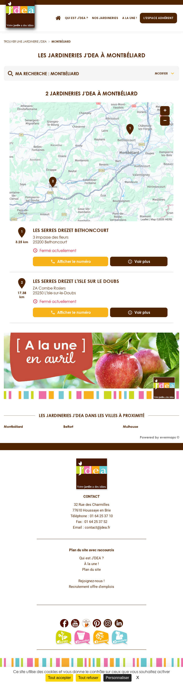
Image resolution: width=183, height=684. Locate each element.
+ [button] (165, 110)
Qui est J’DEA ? (91, 558)
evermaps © (169, 437)
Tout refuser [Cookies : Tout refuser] (88, 678)
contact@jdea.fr (97, 528)
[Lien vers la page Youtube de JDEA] (75, 623)
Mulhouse (130, 426)
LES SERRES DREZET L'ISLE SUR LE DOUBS (76, 281)
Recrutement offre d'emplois (91, 587)
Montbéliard (61, 41)
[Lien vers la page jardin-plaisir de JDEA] (63, 638)
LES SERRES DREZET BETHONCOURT (70, 230)
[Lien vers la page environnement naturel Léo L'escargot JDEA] (101, 638)
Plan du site (91, 570)
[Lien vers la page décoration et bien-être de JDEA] (82, 638)
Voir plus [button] (139, 261)
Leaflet (144, 219)
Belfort (68, 426)
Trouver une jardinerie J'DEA (25, 41)
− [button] (165, 121)
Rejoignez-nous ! (91, 581)
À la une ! (91, 564)
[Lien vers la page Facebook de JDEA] (64, 623)
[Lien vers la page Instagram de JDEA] (108, 623)
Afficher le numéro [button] (71, 261)
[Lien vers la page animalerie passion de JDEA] (119, 638)
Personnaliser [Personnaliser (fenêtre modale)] (117, 678)
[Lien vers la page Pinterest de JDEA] (97, 623)
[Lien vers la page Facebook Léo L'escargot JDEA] (86, 623)
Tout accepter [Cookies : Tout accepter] (59, 678)
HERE (168, 219)
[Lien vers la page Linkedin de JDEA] (119, 623)
